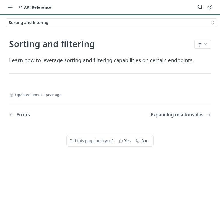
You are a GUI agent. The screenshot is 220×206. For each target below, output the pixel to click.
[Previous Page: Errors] (52, 115)
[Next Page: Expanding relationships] (181, 115)
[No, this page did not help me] (142, 140)
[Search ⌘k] (200, 7)
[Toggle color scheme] (210, 7)
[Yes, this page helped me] (125, 140)
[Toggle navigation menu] (10, 7)
